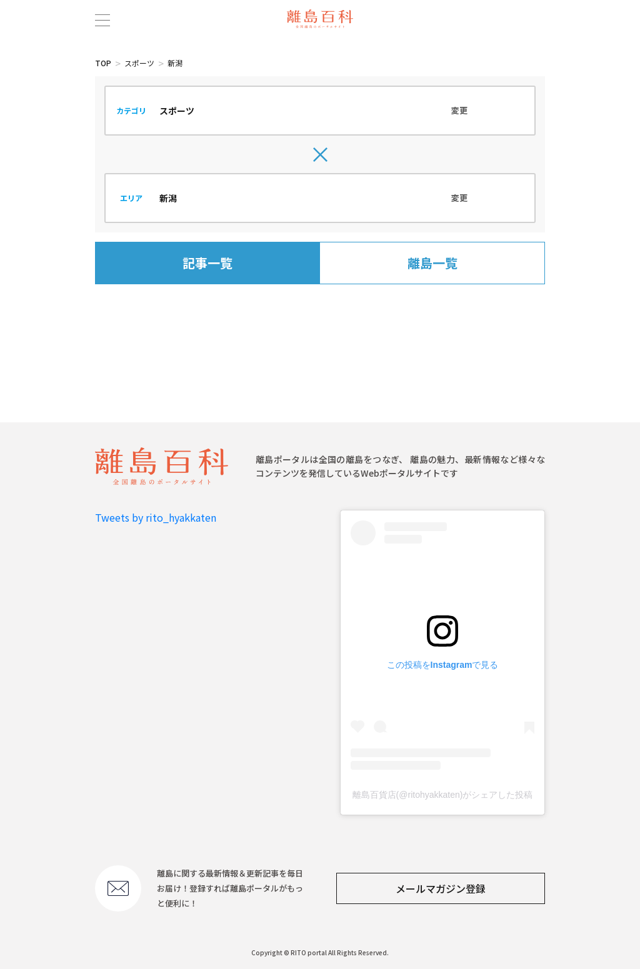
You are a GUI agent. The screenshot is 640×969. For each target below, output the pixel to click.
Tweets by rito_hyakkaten (155, 517)
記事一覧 (207, 263)
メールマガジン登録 (441, 888)
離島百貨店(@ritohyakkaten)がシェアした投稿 (442, 795)
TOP (103, 62)
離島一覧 (433, 263)
